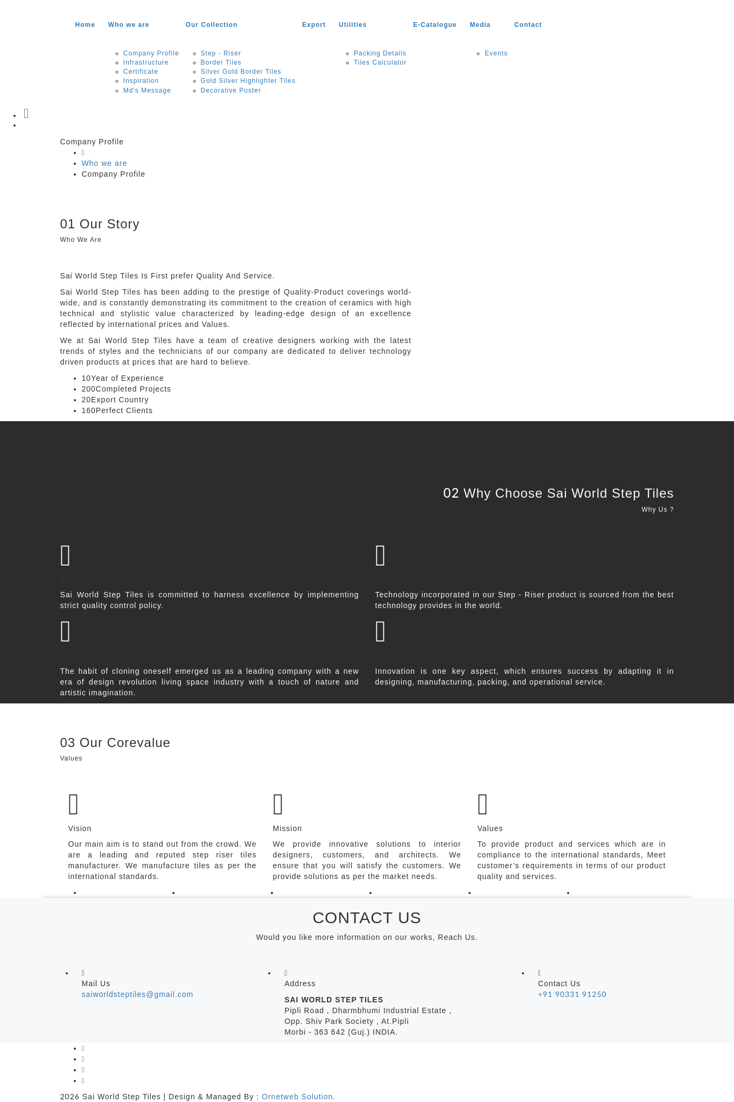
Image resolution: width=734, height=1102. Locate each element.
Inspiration (141, 81)
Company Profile (151, 53)
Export (314, 25)
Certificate (140, 71)
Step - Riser (221, 53)
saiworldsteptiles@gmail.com (138, 994)
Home (85, 25)
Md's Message (147, 90)
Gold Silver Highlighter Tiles (248, 81)
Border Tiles (221, 62)
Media (480, 25)
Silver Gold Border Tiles (241, 71)
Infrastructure (146, 62)
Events (496, 53)
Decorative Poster (231, 90)
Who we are (129, 25)
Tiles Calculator (380, 62)
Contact (528, 25)
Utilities (353, 25)
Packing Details (380, 53)
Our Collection (212, 25)
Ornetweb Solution (297, 1096)
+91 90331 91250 (572, 994)
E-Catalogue (435, 25)
